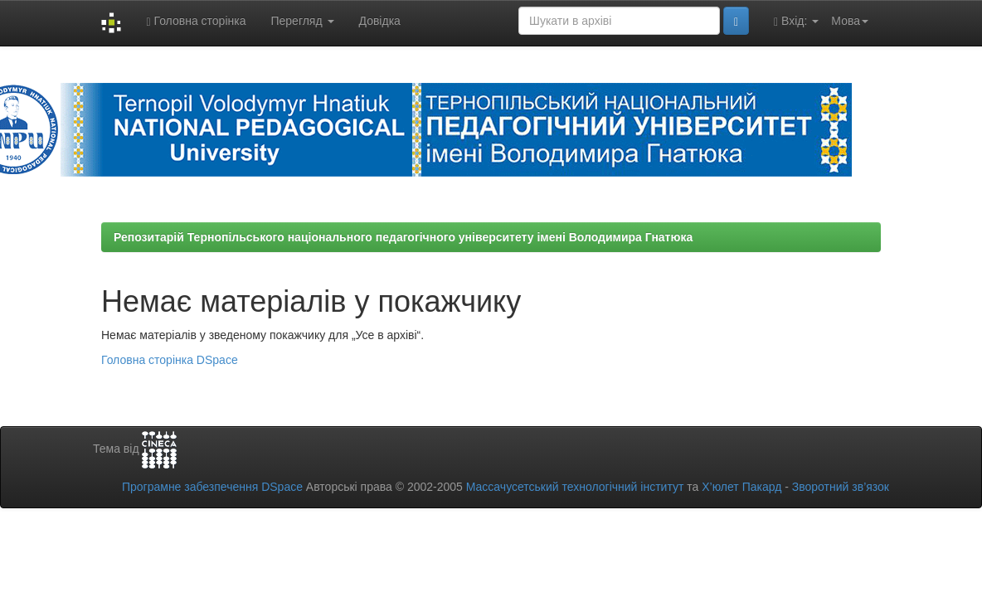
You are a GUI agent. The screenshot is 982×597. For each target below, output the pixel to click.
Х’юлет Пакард (741, 486)
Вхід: (796, 21)
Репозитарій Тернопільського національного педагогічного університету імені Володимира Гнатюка (403, 237)
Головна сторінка (196, 21)
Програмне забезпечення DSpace (212, 486)
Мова (849, 20)
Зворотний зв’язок (840, 486)
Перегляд (301, 20)
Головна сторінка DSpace (169, 359)
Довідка (380, 20)
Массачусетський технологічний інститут (575, 486)
